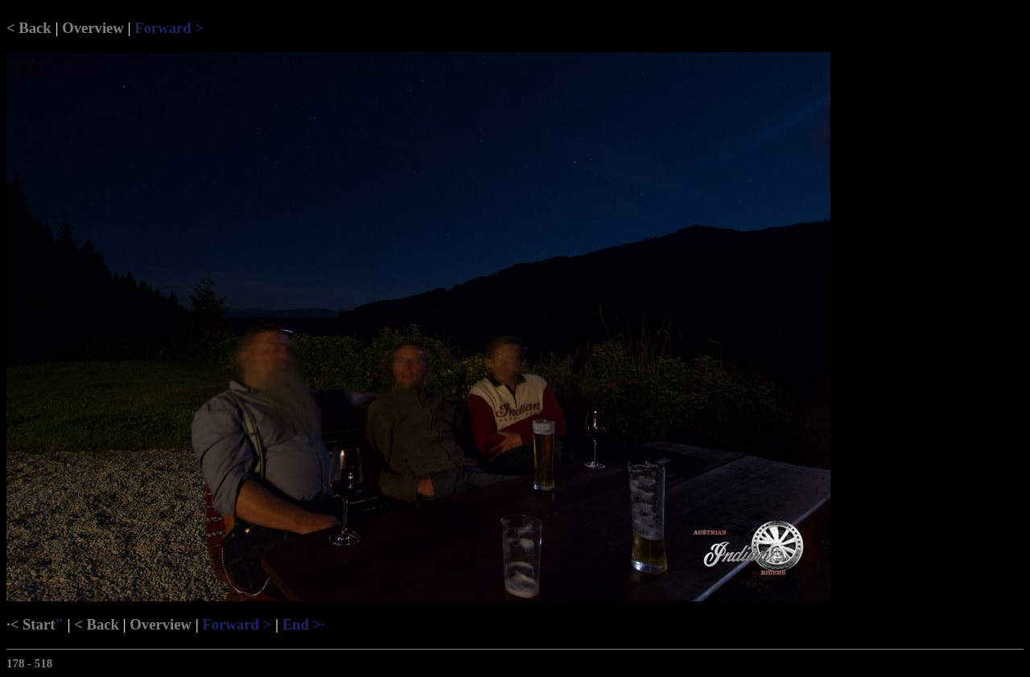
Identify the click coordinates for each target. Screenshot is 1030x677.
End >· (303, 624)
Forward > (169, 27)
